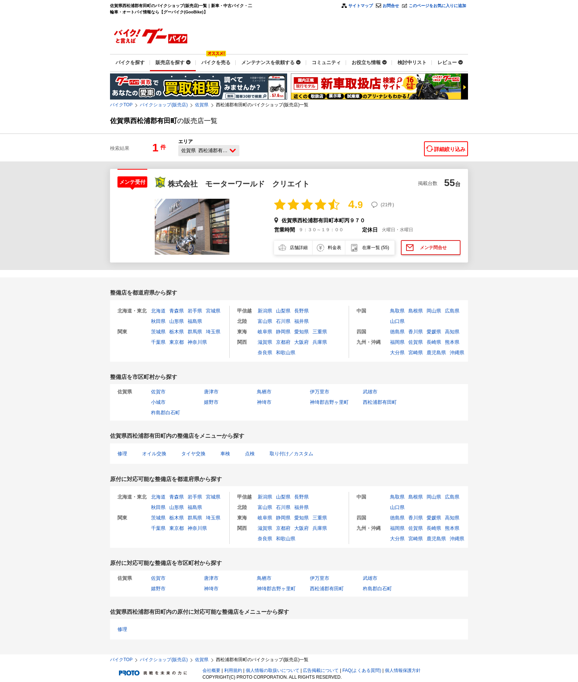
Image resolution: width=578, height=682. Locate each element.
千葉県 (158, 342)
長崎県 (434, 342)
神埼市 (264, 402)
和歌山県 (285, 352)
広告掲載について (321, 670)
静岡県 (283, 331)
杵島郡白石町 (165, 412)
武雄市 (370, 392)
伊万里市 (319, 392)
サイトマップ (360, 5)
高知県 (452, 331)
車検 (225, 453)
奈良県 (265, 352)
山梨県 (283, 311)
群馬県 (195, 331)
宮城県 (213, 311)
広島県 (452, 311)
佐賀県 (201, 104)
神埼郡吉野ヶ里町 (329, 402)
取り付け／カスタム (291, 453)
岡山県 (434, 311)
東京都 (176, 342)
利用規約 (233, 670)
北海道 (158, 311)
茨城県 (158, 331)
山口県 (397, 321)
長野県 (301, 311)
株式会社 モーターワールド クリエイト (239, 184)
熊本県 (452, 342)
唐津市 (211, 392)
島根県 (415, 311)
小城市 (158, 402)
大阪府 (301, 342)
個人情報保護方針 (403, 670)
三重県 (319, 331)
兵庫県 (319, 342)
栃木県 (176, 331)
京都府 (283, 342)
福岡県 (397, 342)
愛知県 (301, 331)
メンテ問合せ (433, 247)
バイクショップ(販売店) (164, 104)
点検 (250, 453)
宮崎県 (415, 352)
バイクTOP (121, 104)
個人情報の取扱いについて (272, 670)
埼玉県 (213, 331)
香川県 (415, 331)
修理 (122, 453)
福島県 (195, 321)
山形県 (176, 321)
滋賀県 (265, 342)
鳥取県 (397, 311)
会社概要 (211, 670)
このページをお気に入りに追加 (437, 5)
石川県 (283, 321)
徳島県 (397, 331)
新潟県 (265, 311)
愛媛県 (434, 331)
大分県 (397, 352)
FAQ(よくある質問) (361, 670)
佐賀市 (158, 392)
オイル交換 (154, 453)
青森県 (176, 311)
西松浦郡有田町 (380, 402)
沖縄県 (457, 352)
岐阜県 (265, 331)
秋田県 (158, 321)
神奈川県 (197, 342)
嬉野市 (211, 402)
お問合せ (391, 5)
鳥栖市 (264, 392)
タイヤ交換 (193, 453)
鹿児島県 (436, 352)
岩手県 (195, 311)
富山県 (265, 321)
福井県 (301, 321)
